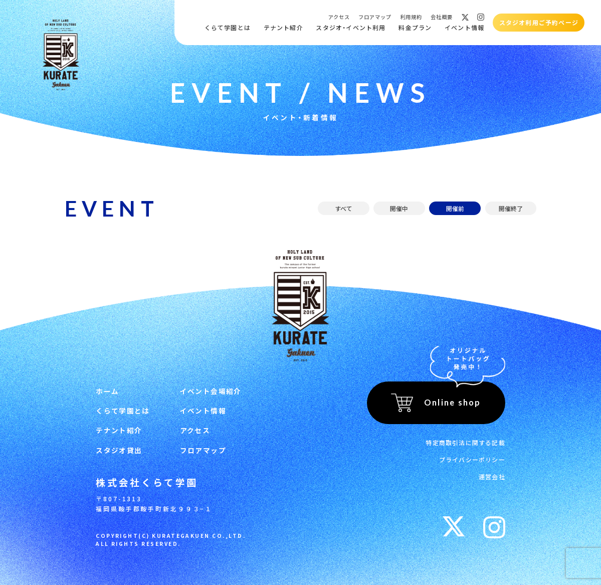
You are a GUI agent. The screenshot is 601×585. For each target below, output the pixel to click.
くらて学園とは (228, 27)
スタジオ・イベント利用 (350, 27)
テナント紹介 (283, 27)
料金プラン (415, 27)
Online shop (452, 402)
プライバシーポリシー (472, 459)
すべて (343, 208)
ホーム (107, 391)
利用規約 (411, 17)
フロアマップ (374, 17)
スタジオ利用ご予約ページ (538, 22)
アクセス (339, 17)
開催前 (455, 208)
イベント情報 (464, 27)
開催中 (399, 208)
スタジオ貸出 (119, 450)
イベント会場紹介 (211, 391)
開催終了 (511, 208)
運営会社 (492, 476)
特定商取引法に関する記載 (465, 442)
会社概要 (442, 17)
